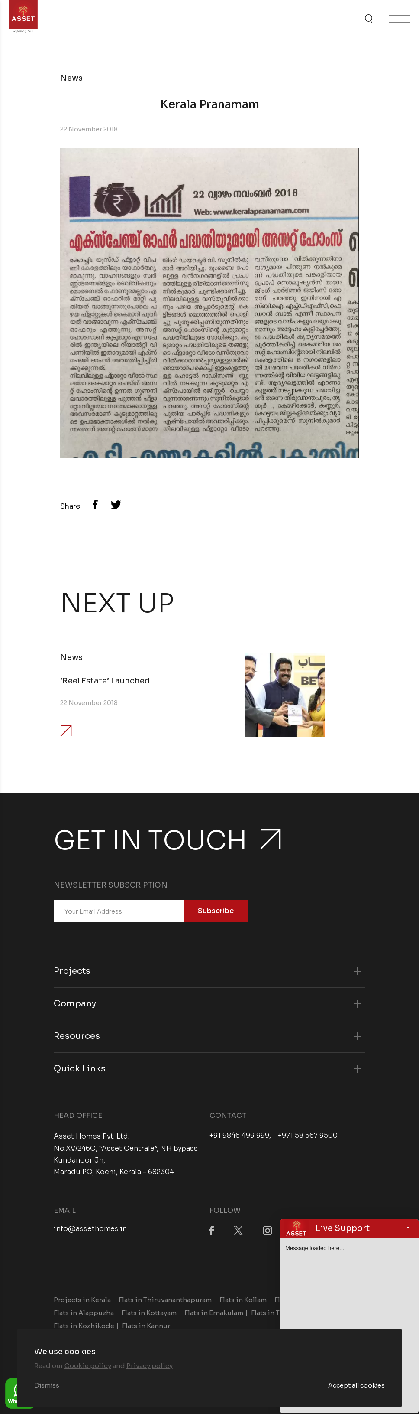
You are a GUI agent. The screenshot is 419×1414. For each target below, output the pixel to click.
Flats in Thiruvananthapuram (165, 1300)
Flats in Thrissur (277, 1313)
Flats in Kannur (146, 1326)
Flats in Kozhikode (84, 1326)
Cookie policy (87, 1366)
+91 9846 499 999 (239, 1135)
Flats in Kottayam (149, 1313)
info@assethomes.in (90, 1228)
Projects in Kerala (82, 1300)
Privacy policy (149, 1366)
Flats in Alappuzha (84, 1313)
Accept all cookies (356, 1385)
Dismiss (46, 1385)
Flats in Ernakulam (213, 1313)
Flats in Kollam (243, 1300)
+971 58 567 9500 (308, 1135)
